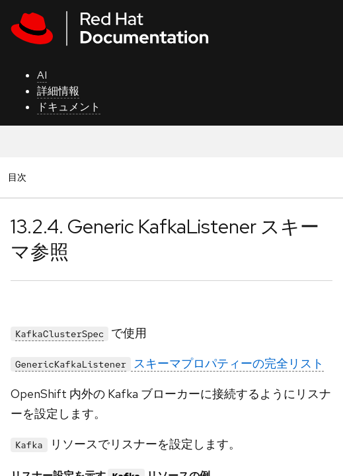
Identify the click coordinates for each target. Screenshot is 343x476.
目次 (19, 177)
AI (42, 75)
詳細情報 (58, 91)
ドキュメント (68, 107)
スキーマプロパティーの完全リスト (167, 363)
